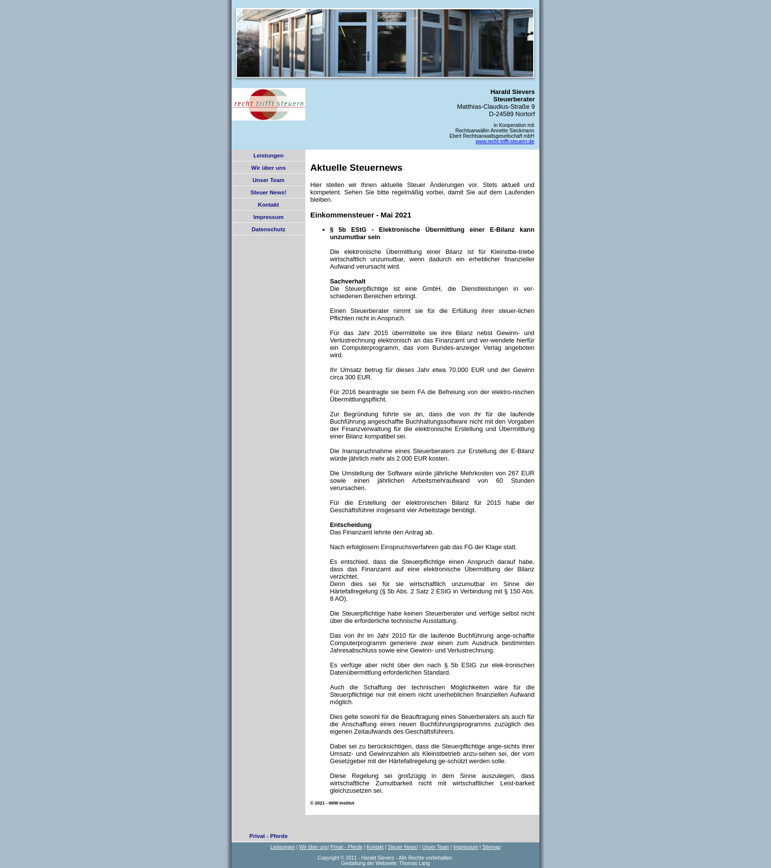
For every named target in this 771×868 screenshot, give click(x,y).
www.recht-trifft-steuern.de (504, 141)
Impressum (268, 217)
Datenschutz (268, 229)
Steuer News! (269, 192)
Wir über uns (268, 168)
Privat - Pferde (268, 836)
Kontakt (268, 205)
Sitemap (491, 847)
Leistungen (268, 155)
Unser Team (268, 180)
